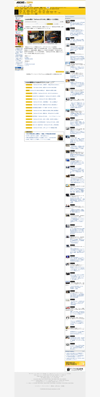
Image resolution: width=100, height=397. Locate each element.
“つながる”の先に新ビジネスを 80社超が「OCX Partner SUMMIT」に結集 (77, 287)
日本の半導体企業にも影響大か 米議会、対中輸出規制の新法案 (41, 133)
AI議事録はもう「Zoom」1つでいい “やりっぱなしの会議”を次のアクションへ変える (77, 68)
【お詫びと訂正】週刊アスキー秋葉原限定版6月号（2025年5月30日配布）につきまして (75, 356)
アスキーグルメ (45, 380)
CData (44, 12)
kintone (28, 12)
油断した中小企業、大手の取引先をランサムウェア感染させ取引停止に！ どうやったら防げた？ (77, 313)
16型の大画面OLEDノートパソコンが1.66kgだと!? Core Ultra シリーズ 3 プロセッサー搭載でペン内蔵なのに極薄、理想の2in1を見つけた (77, 251)
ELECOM (20, 11)
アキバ (53, 7)
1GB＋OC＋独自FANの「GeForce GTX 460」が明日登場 (45, 124)
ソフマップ (52, 377)
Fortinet (51, 12)
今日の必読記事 (38, 381)
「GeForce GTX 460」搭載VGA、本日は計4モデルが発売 (45, 113)
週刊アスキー (43, 381)
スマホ (56, 7)
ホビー (44, 7)
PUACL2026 (67, 380)
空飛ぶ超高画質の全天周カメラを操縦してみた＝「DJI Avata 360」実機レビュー (44, 137)
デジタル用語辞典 (48, 381)
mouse (24, 10)
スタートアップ (60, 7)
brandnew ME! (36, 14)
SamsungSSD (35, 11)
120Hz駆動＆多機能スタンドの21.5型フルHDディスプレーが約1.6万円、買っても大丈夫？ (77, 163)
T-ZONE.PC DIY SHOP (30, 64)
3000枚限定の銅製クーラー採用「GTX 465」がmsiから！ (45, 107)
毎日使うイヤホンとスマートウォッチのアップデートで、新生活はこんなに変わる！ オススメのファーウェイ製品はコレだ (77, 269)
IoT (20, 7)
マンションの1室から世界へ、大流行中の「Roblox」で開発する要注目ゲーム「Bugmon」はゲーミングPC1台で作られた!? (77, 123)
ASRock (40, 11)
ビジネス (24, 7)
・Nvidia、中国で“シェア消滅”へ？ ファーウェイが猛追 (19, 59)
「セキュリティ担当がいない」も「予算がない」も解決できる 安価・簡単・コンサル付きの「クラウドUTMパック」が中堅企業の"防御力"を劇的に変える (77, 105)
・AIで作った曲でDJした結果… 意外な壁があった (19, 52)
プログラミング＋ (56, 380)
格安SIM (37, 380)
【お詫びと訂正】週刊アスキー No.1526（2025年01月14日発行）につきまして (75, 359)
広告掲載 (62, 386)
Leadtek (26, 57)
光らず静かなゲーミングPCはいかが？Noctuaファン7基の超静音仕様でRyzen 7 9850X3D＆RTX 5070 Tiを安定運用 (77, 295)
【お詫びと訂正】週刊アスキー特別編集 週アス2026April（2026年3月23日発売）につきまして (74, 354)
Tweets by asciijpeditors (69, 16)
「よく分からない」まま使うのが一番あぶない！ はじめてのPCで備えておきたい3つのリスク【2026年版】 (77, 303)
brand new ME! (56, 377)
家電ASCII (41, 380)
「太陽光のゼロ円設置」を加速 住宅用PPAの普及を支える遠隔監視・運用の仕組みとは (77, 211)
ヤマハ (56, 12)
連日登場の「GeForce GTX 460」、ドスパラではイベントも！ (46, 116)
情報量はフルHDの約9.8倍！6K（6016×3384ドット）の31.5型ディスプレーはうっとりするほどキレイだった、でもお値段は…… (77, 84)
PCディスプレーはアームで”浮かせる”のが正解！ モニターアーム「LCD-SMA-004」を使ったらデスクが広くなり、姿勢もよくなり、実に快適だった (77, 277)
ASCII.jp (20, 2)
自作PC (29, 2)
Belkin (55, 11)
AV (50, 7)
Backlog (47, 12)
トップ (16, 7)
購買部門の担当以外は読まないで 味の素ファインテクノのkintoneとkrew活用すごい (77, 155)
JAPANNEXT (28, 14)
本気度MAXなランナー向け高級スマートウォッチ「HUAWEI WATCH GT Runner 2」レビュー (77, 332)
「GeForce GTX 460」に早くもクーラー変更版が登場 (44, 127)
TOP (29, 373)
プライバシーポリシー (46, 386)
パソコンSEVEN (36, 10)
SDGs (63, 380)
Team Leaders (50, 380)
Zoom (59, 12)
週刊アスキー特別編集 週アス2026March (19, 32)
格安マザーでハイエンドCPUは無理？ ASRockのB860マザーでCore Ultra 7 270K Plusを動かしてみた (77, 24)
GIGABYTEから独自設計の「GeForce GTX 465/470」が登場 (46, 96)
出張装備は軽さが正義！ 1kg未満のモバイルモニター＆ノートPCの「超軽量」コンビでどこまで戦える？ (77, 339)
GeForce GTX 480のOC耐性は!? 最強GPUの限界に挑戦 (43, 90)
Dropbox (40, 12)
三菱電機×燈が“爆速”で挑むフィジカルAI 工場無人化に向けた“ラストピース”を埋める (77, 114)
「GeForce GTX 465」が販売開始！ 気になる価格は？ (45, 101)
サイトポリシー (38, 386)
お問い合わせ (57, 386)
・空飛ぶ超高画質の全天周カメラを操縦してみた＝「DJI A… (19, 56)
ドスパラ (27, 65)
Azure (32, 12)
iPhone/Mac (36, 7)
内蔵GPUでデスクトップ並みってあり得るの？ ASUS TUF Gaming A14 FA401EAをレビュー (77, 132)
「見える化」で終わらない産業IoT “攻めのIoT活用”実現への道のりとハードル (77, 40)
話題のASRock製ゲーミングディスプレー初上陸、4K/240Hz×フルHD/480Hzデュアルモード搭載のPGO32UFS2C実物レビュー (77, 259)
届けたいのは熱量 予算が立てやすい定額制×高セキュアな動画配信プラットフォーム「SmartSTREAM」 (77, 241)
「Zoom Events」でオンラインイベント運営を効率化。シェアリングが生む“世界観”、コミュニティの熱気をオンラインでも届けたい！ (77, 220)
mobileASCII (54, 381)
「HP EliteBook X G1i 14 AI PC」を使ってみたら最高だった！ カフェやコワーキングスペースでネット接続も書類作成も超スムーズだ (77, 180)
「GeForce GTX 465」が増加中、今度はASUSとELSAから (45, 84)
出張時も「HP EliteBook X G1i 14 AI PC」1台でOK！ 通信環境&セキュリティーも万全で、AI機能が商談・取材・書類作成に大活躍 (77, 190)
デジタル (31, 7)
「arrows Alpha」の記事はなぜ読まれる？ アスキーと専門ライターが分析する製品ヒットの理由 (77, 147)
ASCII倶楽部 (81, 7)
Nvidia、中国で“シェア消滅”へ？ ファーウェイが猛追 (38, 139)
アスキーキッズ (33, 380)
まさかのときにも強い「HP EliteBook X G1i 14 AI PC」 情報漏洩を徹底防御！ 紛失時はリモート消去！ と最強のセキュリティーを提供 (77, 200)
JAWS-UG (41, 376)
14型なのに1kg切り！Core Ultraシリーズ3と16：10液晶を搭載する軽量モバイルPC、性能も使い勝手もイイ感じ (77, 48)
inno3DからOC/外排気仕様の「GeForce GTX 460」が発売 (45, 122)
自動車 (41, 7)
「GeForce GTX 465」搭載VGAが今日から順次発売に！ (45, 104)
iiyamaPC (28, 10)
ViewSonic (51, 11)
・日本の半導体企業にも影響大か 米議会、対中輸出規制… (19, 49)
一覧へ (83, 351)
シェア (37, 23)
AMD (24, 11)
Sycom (32, 10)
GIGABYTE (32, 11)
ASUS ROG (28, 11)
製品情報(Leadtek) (29, 58)
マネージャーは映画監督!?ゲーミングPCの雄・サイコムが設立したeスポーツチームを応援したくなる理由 (77, 322)
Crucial (44, 11)
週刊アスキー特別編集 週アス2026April (19, 18)
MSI (40, 10)
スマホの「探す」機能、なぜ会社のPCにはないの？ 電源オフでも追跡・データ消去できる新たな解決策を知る (77, 140)
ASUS (44, 10)
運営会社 (52, 386)
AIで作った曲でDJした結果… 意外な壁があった (37, 135)
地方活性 (60, 380)
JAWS (20, 12)
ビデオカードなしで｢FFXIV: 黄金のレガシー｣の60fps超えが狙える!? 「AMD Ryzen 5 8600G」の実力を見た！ (77, 347)
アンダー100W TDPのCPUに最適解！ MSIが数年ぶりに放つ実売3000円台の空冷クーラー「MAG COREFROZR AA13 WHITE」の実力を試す (77, 231)
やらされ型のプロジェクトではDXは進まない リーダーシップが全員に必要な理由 (77, 76)
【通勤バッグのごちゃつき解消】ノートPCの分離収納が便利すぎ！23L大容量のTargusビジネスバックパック (77, 94)
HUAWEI (47, 11)
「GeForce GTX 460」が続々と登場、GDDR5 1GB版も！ (45, 119)
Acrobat (24, 12)
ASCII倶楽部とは (20, 65)
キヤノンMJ (51, 376)
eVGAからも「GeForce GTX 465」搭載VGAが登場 (44, 99)
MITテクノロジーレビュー (60, 381)
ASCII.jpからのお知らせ (69, 351)
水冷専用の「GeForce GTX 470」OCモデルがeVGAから (45, 93)
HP (47, 10)
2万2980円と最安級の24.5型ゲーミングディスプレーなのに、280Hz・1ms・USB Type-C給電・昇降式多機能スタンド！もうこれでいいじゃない (77, 33)
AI (18, 7)
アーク (26, 62)
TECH (28, 7)
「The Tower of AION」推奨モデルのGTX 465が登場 (44, 87)
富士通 (20, 10)
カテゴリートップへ (60, 71)
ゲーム (65, 7)
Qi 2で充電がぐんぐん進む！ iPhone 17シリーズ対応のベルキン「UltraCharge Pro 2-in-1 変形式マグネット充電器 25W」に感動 (77, 170)
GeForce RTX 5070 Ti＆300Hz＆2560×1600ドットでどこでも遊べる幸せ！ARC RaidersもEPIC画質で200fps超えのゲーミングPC (77, 58)
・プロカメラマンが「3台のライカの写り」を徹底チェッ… (19, 62)
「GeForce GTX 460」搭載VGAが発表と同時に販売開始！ (45, 110)
